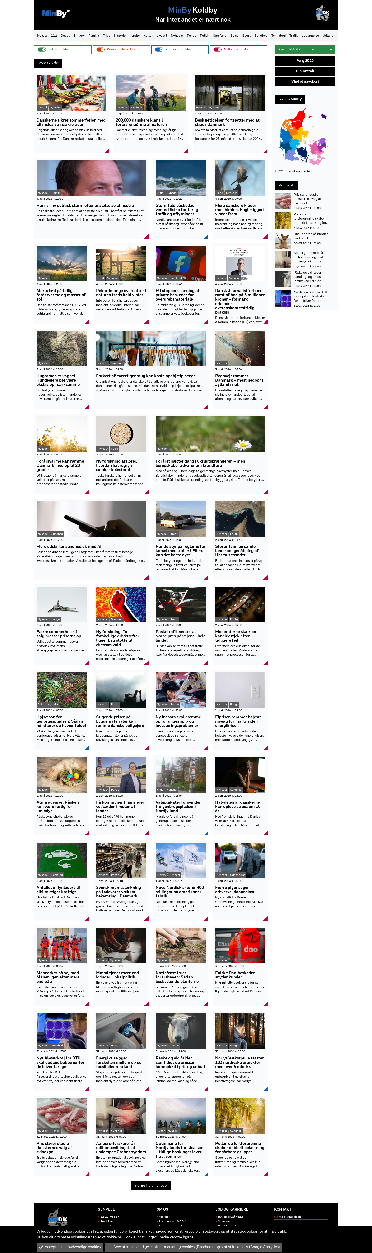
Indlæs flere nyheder (151, 1186)
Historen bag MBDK (172, 1221)
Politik (204, 36)
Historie (120, 36)
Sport (246, 36)
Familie (93, 36)
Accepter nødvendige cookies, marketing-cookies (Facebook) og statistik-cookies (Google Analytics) (194, 1247)
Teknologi (278, 36)
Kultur (148, 36)
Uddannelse (310, 36)
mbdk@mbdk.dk (290, 1216)
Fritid (106, 36)
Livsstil (162, 36)
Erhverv (79, 36)
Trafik (293, 36)
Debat (65, 36)
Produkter (107, 1221)
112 (54, 36)
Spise (234, 36)
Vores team (225, 1221)
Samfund (220, 36)
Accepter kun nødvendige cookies (70, 1247)
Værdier (164, 1216)
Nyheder (177, 36)
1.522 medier (109, 1216)
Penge (191, 36)
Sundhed (261, 36)
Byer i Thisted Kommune (305, 49)
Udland (328, 36)
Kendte (134, 36)
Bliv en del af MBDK (231, 1216)
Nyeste (42, 36)
